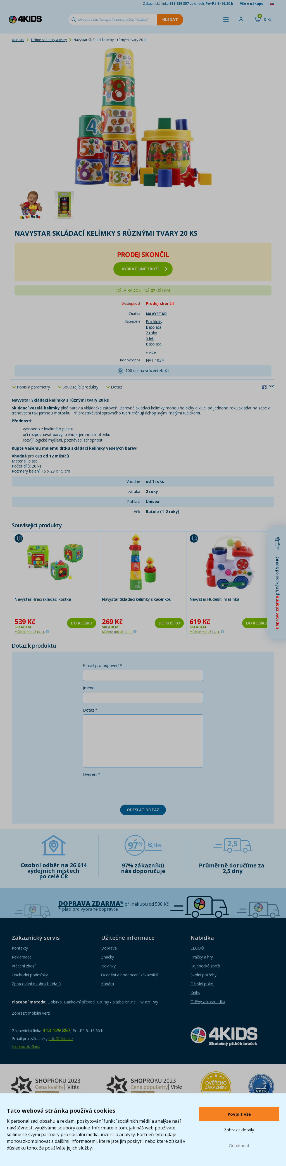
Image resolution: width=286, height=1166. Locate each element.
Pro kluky (154, 321)
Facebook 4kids (26, 1046)
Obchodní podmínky (30, 974)
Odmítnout (239, 1145)
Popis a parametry (33, 387)
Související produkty (80, 387)
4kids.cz (18, 39)
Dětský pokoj (202, 983)
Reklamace (22, 957)
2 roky (151, 332)
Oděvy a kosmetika (207, 1001)
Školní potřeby (203, 974)
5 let (150, 338)
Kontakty (20, 948)
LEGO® (197, 948)
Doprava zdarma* (90, 903)
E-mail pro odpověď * (102, 665)
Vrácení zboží (23, 966)
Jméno (89, 687)
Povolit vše (239, 1114)
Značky (107, 957)
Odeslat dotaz (143, 809)
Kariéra (107, 983)
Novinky (108, 966)
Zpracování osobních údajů (36, 983)
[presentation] (125, 789)
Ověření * (92, 774)
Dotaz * (90, 710)
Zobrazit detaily (239, 1129)
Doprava (109, 948)
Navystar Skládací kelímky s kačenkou (136, 599)
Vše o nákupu (251, 3)
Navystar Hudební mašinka (214, 599)
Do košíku (81, 623)
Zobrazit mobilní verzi (31, 1013)
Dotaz (116, 387)
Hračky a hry (201, 957)
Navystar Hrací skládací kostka (43, 599)
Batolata (153, 327)
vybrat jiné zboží (145, 268)
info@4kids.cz (61, 1038)
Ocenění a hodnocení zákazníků (129, 974)
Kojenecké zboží (205, 966)
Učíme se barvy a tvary (49, 39)
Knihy (195, 992)
